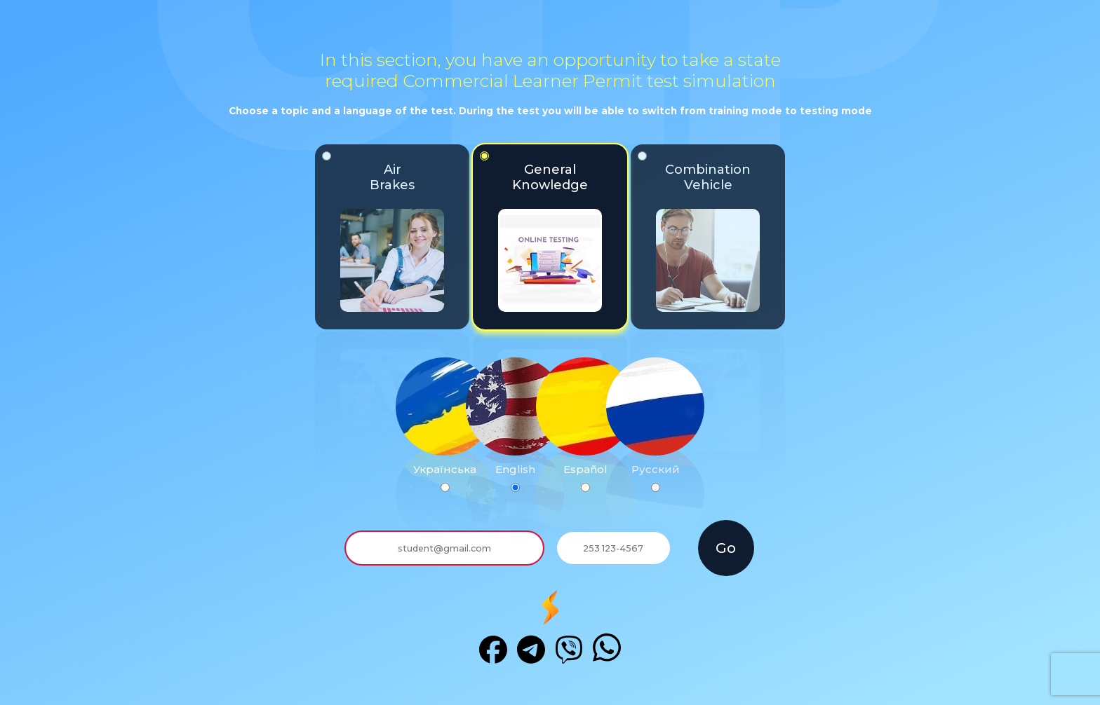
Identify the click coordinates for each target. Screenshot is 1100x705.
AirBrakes (383, 231)
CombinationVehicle (699, 231)
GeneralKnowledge (541, 231)
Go (726, 548)
